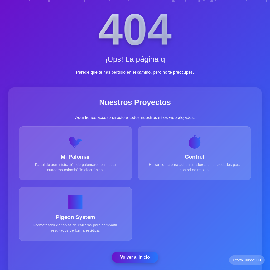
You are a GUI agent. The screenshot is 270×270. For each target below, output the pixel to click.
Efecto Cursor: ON (247, 260)
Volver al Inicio (135, 257)
